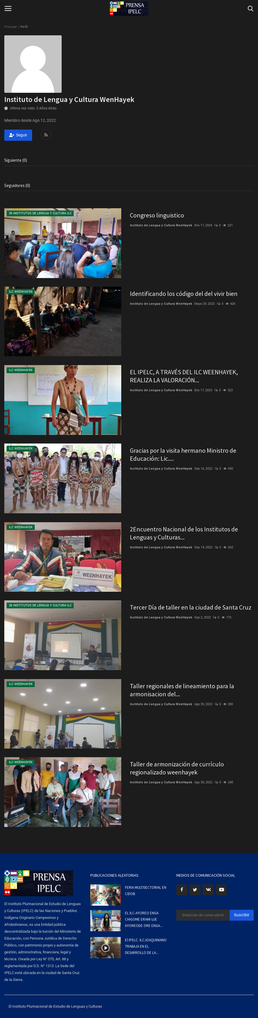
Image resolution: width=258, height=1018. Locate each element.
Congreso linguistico (157, 215)
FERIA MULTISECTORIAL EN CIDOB (145, 890)
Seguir (18, 135)
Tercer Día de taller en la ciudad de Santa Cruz (190, 607)
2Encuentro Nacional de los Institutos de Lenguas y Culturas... (184, 533)
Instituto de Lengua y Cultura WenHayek (161, 225)
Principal (10, 27)
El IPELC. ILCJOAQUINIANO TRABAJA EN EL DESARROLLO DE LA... (146, 946)
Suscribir (241, 915)
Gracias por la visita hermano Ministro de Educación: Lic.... (183, 454)
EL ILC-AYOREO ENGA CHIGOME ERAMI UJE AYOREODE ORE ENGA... (144, 919)
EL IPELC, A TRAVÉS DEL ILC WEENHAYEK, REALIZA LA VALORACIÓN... (184, 376)
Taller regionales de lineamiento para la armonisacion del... (182, 690)
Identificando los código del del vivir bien (184, 294)
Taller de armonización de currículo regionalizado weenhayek (177, 768)
